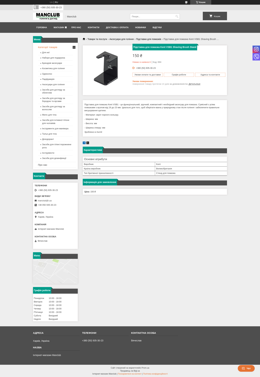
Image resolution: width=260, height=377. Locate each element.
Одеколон (47, 74)
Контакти (93, 27)
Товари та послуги (97, 39)
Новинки (140, 27)
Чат (246, 368)
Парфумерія (48, 79)
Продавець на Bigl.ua (130, 371)
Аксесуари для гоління (121, 39)
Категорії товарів (47, 47)
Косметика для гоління (53, 68)
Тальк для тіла (49, 134)
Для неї (46, 52)
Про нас (76, 27)
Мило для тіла (49, 115)
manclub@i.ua (45, 200)
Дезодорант (48, 139)
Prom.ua (145, 368)
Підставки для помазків (148, 39)
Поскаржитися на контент (129, 374)
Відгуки (157, 27)
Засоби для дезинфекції (54, 158)
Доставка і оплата (117, 27)
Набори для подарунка (53, 58)
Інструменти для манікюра (55, 128)
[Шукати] (177, 16)
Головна (41, 27)
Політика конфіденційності (155, 374)
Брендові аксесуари (52, 63)
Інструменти (48, 153)
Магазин (59, 27)
